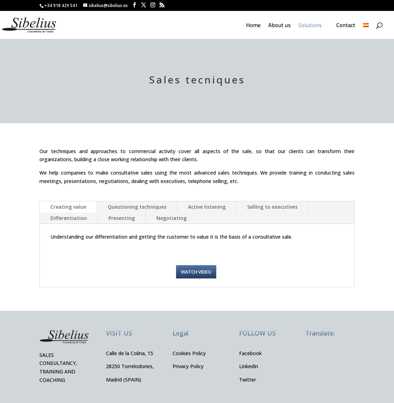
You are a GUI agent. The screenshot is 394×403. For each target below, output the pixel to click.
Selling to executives (272, 206)
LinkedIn (248, 366)
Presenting (121, 218)
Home (253, 26)
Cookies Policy (189, 353)
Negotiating (171, 218)
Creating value (68, 206)
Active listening (207, 206)
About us (279, 26)
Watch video (196, 272)
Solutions (309, 26)
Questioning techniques (137, 206)
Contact (345, 26)
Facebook (250, 353)
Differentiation (68, 218)
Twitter (247, 379)
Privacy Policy (188, 366)
